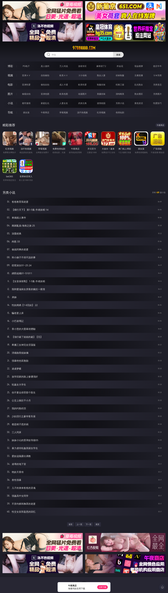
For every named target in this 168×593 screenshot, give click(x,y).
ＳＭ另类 (157, 75)
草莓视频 (63, 112)
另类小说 (120, 103)
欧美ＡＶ (63, 75)
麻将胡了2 (101, 66)
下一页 (88, 524)
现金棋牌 (138, 66)
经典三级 (120, 84)
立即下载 (102, 587)
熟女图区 (138, 93)
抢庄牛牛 (157, 66)
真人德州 (45, 66)
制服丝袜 (101, 84)
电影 (10, 84)
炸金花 (120, 66)
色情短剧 (120, 112)
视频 (10, 75)
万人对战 (63, 66)
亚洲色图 (45, 93)
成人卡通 (63, 84)
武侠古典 (82, 103)
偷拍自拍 (45, 84)
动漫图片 (82, 93)
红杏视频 (101, 112)
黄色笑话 (138, 103)
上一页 (79, 524)
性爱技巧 (157, 103)
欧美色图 (63, 93)
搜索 (118, 54)
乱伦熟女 (138, 84)
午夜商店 (45, 112)
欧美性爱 (82, 84)
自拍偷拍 (45, 75)
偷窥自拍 (26, 93)
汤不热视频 (82, 112)
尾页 (97, 524)
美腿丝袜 (101, 93)
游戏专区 (82, 66)
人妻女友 (63, 103)
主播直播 (138, 75)
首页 (70, 524)
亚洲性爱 (26, 84)
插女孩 (26, 112)
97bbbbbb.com (84, 48)
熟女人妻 (101, 75)
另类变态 (157, 84)
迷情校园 (101, 103)
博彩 (10, 66)
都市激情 (26, 103)
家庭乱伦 (45, 103)
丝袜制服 (120, 75)
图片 (10, 94)
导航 (10, 112)
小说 (10, 103)
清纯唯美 (120, 93)
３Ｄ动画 (82, 75)
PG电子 (26, 66)
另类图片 (157, 93)
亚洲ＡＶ (26, 75)
